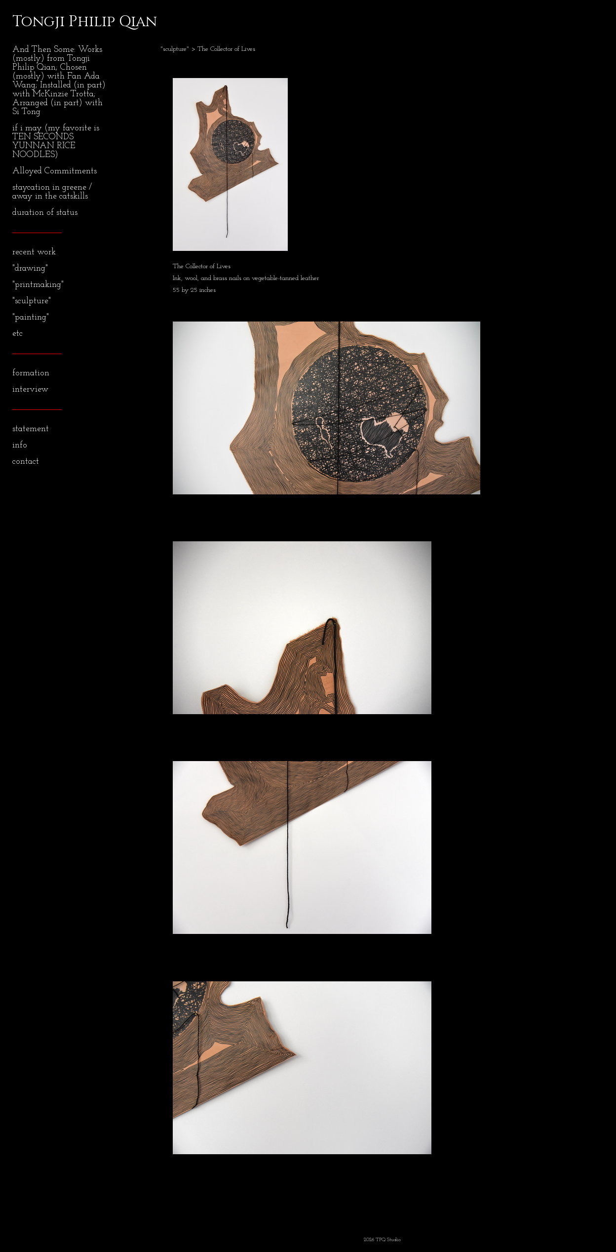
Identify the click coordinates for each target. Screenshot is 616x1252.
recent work (34, 252)
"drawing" (30, 268)
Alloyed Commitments (54, 171)
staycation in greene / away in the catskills (52, 192)
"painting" (30, 317)
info (19, 445)
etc (17, 333)
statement (30, 429)
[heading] (37, 21)
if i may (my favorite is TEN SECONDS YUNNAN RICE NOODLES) (55, 141)
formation (30, 373)
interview (30, 389)
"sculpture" (31, 301)
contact (25, 461)
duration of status (44, 212)
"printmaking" (38, 284)
